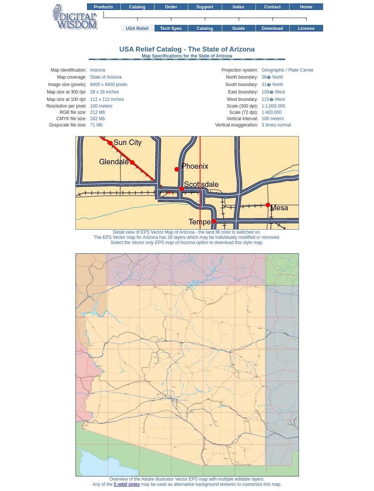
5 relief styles (127, 484)
